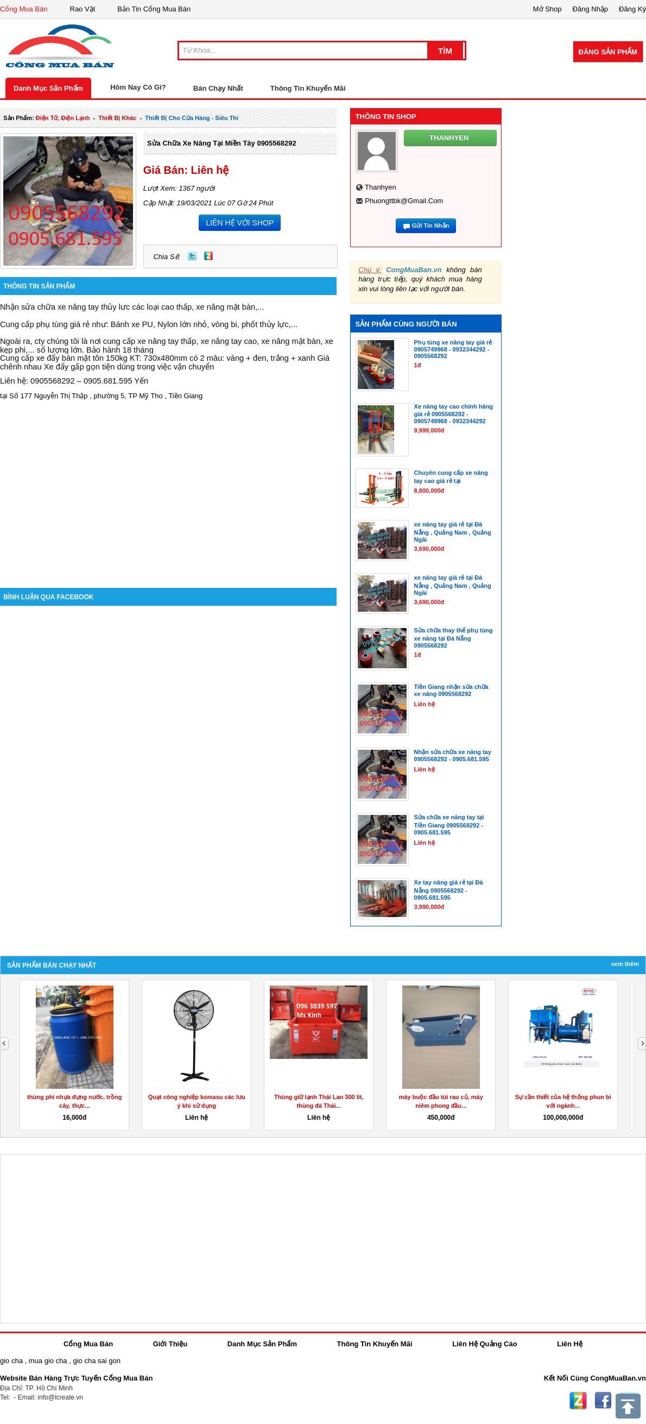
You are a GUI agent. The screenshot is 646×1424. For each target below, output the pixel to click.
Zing (208, 256)
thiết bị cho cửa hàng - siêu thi (191, 118)
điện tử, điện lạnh (63, 118)
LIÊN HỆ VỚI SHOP (240, 222)
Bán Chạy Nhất (218, 88)
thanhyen (380, 187)
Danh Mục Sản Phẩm (48, 88)
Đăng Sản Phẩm (608, 52)
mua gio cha (48, 1361)
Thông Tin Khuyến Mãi (308, 88)
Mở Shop (547, 9)
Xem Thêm (625, 964)
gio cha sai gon (96, 1361)
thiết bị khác (117, 118)
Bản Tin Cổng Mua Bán (154, 9)
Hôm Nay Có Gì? (138, 87)
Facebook (603, 1400)
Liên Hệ (569, 1344)
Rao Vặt (83, 9)
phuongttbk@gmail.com (404, 201)
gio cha (11, 1361)
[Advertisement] (168, 495)
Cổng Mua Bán (24, 9)
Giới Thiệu (170, 1344)
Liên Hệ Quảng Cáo (484, 1344)
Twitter (192, 256)
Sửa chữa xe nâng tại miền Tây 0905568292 (221, 143)
